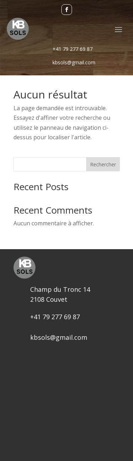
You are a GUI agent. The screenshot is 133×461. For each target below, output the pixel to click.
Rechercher (103, 164)
